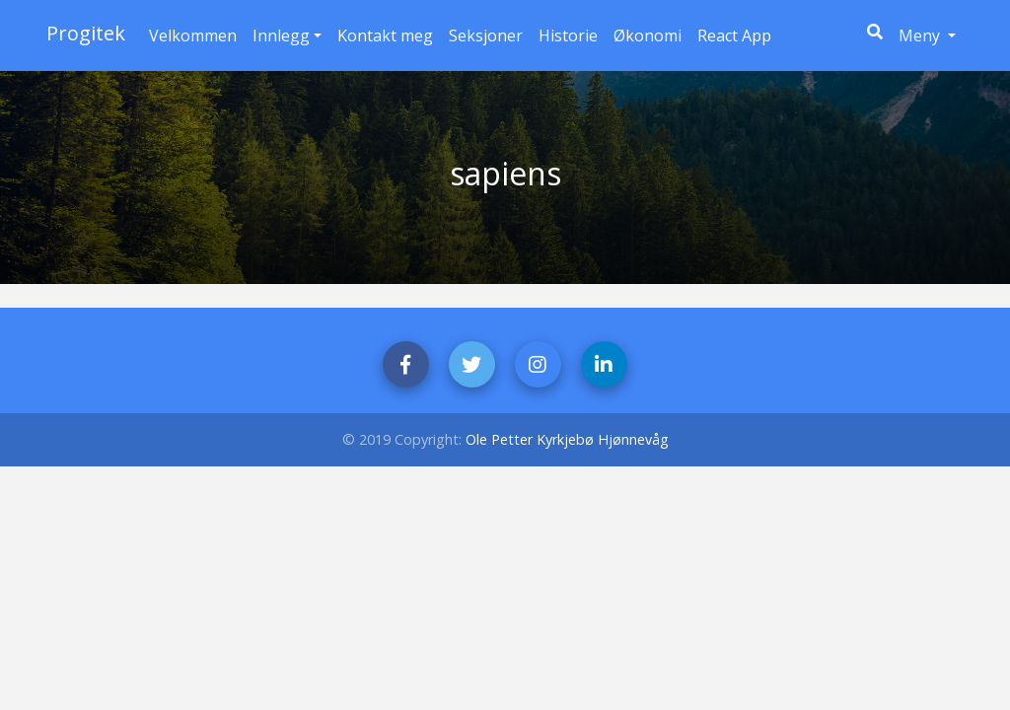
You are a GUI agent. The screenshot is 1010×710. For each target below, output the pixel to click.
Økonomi (647, 35)
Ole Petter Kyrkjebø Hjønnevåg (567, 439)
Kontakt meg (385, 35)
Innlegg (281, 35)
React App (734, 35)
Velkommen (193, 35)
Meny (931, 34)
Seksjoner (486, 35)
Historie (568, 35)
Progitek (85, 33)
